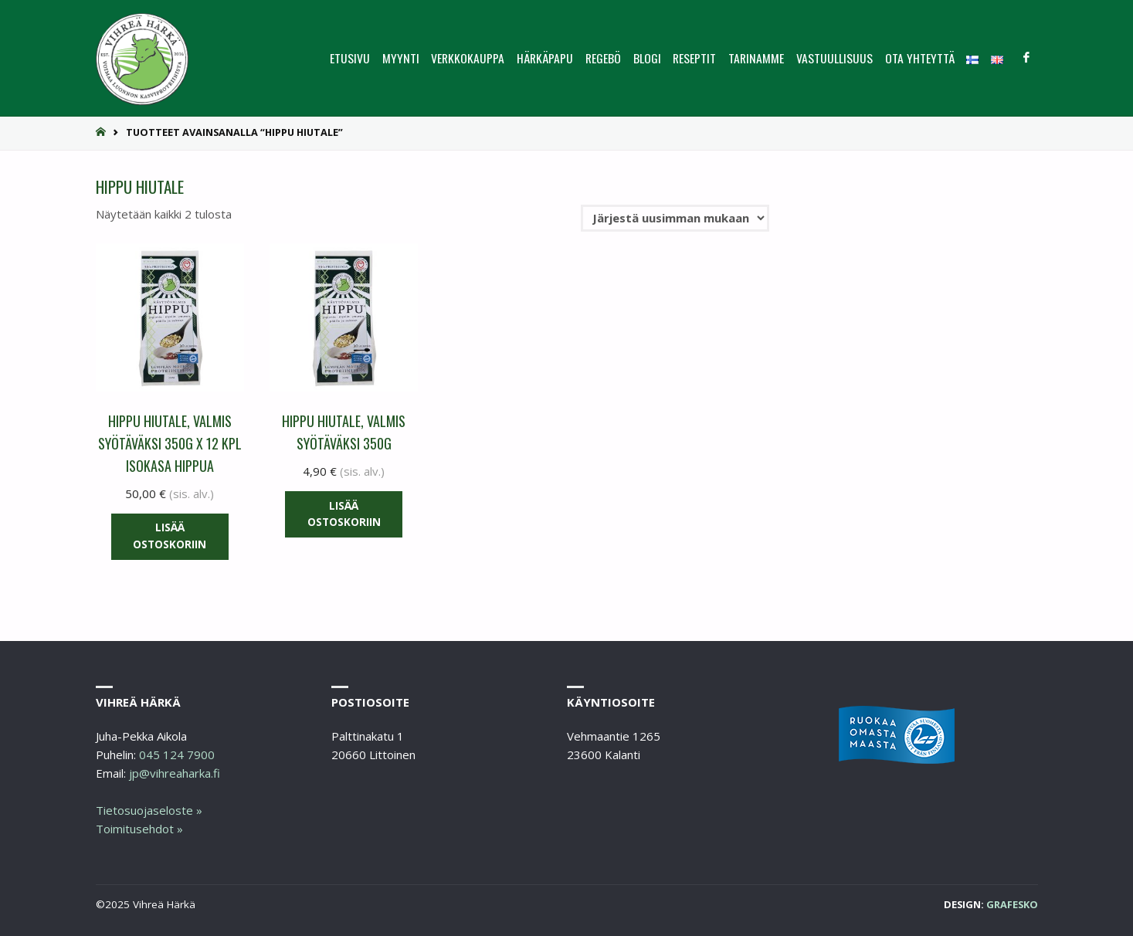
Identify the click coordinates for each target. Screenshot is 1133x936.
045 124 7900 (177, 754)
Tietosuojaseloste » (149, 810)
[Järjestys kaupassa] (675, 218)
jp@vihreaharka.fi (174, 773)
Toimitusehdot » (139, 828)
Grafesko (1012, 904)
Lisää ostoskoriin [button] (169, 536)
